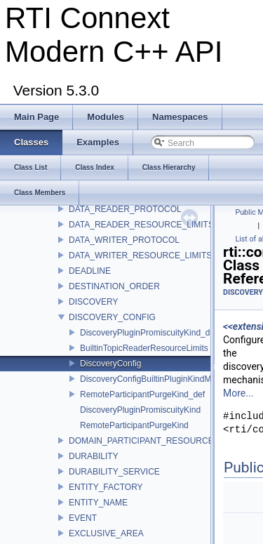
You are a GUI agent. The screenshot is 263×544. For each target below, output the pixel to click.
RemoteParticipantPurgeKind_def (142, 394)
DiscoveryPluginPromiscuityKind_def (148, 333)
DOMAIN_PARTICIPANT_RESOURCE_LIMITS (157, 441)
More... (238, 393)
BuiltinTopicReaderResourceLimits (144, 348)
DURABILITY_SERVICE (114, 472)
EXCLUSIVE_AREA (106, 533)
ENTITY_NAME (98, 502)
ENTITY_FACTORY (106, 487)
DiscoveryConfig (110, 364)
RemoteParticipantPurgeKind (134, 425)
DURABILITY (94, 456)
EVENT (83, 518)
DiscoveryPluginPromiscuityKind (140, 410)
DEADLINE (90, 271)
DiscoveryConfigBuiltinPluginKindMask (152, 379)
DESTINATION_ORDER (114, 286)
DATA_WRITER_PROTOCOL (124, 240)
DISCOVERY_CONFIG (112, 317)
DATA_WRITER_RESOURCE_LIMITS (140, 255)
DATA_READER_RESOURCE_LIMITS (141, 225)
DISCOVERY (93, 302)
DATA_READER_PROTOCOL (125, 209)
